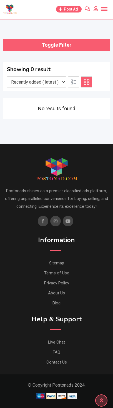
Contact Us (56, 362)
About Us (56, 293)
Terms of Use (56, 273)
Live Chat (56, 342)
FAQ (56, 352)
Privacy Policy (56, 283)
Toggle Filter (56, 45)
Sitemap (56, 263)
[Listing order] (36, 81)
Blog (56, 303)
